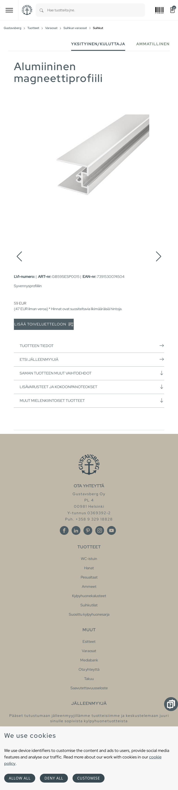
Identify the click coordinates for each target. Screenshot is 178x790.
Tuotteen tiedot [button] (92, 345)
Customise (88, 778)
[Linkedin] (76, 530)
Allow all (20, 778)
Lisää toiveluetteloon (43, 324)
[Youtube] (111, 530)
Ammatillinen (153, 44)
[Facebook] (64, 530)
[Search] (41, 10)
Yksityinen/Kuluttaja (98, 44)
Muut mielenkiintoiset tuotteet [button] (92, 400)
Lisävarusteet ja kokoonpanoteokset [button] (92, 386)
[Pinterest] (87, 530)
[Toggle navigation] (9, 10)
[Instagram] (99, 530)
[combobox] (96, 10)
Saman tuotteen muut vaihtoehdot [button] (92, 373)
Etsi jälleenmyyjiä (92, 359)
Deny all (53, 778)
